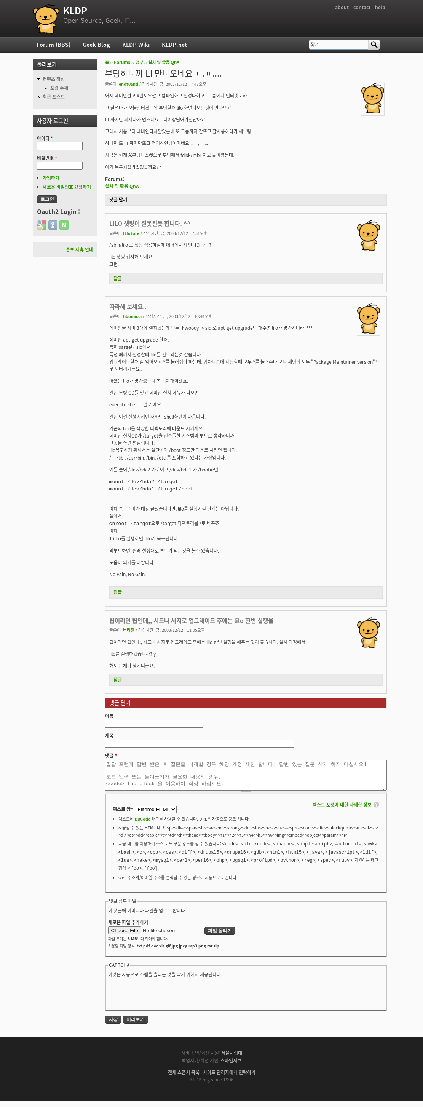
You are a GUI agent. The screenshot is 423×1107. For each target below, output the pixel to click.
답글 (117, 278)
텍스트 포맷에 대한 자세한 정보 (342, 810)
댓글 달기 (118, 199)
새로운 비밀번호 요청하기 (67, 187)
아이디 (45, 138)
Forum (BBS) (53, 44)
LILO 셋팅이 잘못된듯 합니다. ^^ (149, 223)
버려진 (128, 630)
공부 (139, 62)
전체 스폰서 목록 (184, 1078)
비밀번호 (47, 158)
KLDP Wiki (136, 44)
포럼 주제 (59, 88)
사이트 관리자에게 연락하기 (229, 1078)
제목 (109, 735)
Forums (122, 62)
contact (361, 7)
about (342, 7)
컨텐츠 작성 (54, 79)
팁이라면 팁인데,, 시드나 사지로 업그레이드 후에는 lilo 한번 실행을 (191, 620)
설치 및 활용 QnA (163, 62)
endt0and (128, 84)
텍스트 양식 (124, 814)
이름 (109, 715)
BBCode (142, 824)
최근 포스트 (54, 96)
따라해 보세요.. (128, 306)
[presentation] (166, 999)
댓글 (111, 755)
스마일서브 (230, 1066)
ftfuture (131, 233)
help (380, 7)
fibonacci (132, 316)
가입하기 (51, 177)
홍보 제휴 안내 (79, 249)
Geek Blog (96, 44)
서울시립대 (231, 1058)
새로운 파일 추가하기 (128, 928)
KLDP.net (174, 44)
